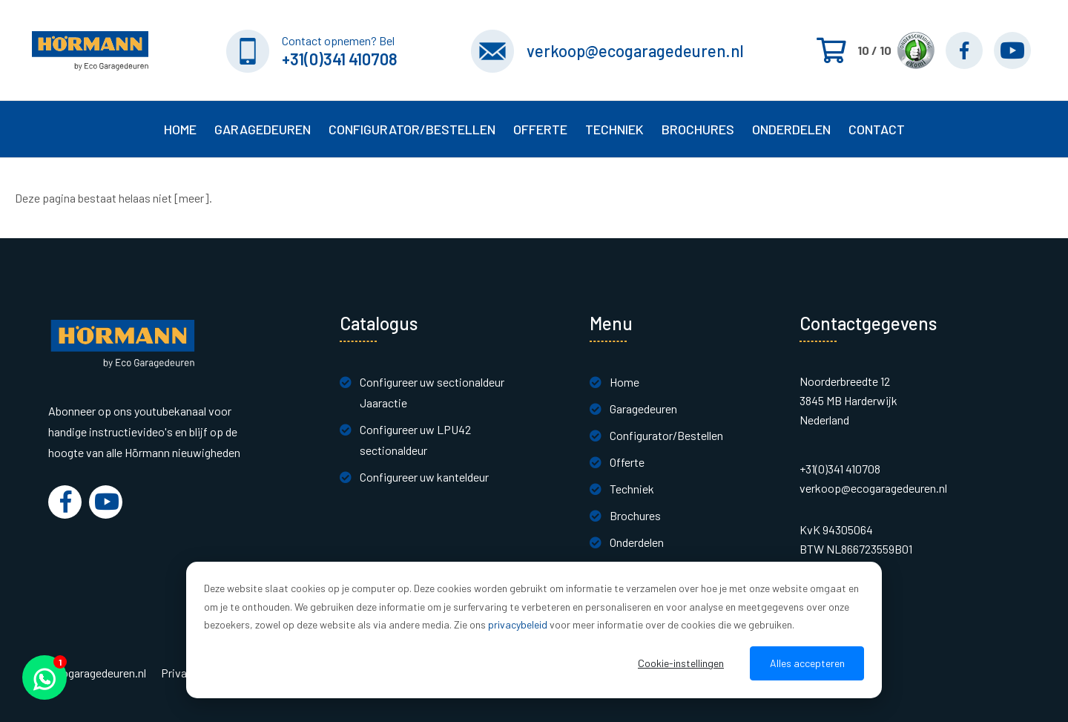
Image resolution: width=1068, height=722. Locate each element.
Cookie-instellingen (681, 663)
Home (180, 129)
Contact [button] (876, 129)
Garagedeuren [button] (262, 129)
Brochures (698, 129)
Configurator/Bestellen (666, 435)
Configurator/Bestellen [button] (412, 129)
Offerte (627, 462)
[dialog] (534, 630)
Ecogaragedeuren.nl (97, 673)
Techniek (632, 489)
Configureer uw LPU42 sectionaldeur (415, 439)
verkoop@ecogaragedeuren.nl (635, 50)
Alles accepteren (807, 663)
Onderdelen (791, 129)
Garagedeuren (643, 408)
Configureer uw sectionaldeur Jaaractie (432, 392)
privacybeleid (517, 624)
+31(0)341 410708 (340, 58)
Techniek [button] (614, 129)
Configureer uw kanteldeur (424, 477)
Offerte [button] (540, 129)
